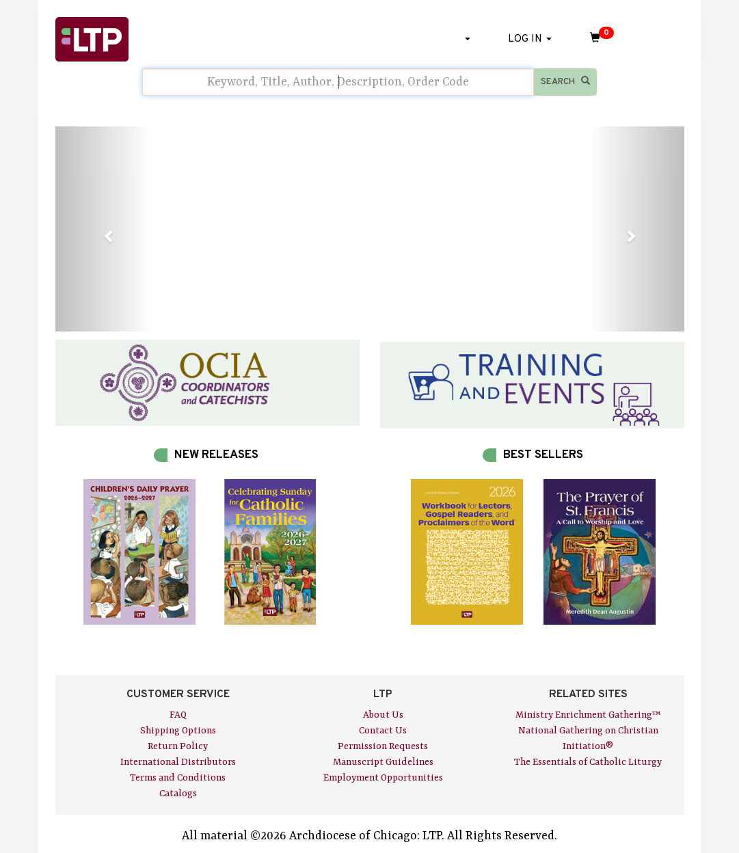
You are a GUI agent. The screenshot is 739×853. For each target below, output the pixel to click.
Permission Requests (383, 746)
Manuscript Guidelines (383, 762)
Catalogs (178, 793)
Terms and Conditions (178, 777)
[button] (102, 228)
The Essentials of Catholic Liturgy (588, 762)
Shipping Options (178, 730)
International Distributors (178, 762)
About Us (383, 714)
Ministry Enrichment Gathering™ (588, 714)
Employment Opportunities (383, 777)
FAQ (178, 714)
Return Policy (178, 746)
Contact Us (383, 730)
